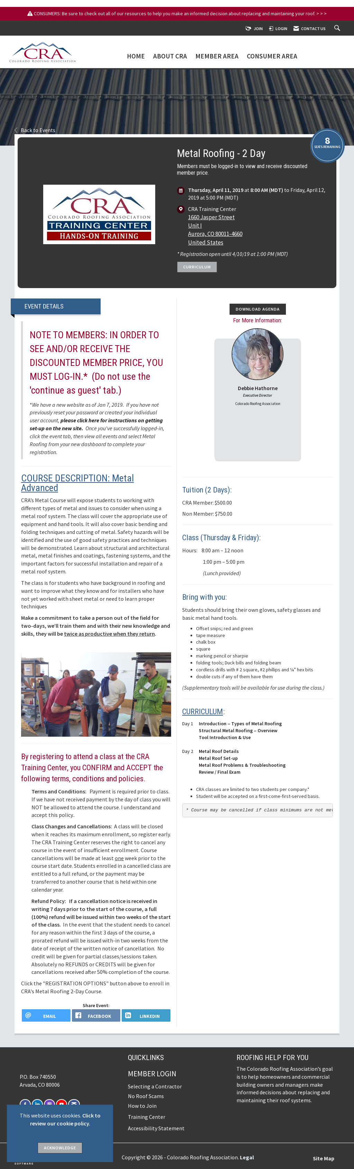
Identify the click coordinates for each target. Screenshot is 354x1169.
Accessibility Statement (156, 1128)
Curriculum (197, 266)
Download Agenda (258, 309)
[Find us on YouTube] (61, 1104)
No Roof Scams (146, 1096)
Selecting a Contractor (155, 1086)
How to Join (142, 1105)
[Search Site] (338, 28)
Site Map (323, 1158)
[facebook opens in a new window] (96, 1015)
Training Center (146, 1116)
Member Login (152, 1073)
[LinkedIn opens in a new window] (146, 1015)
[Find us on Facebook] (25, 1104)
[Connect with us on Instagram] (49, 1104)
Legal (247, 1157)
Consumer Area (272, 56)
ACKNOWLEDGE (60, 1147)
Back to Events (35, 130)
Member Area (217, 56)
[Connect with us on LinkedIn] (37, 1104)
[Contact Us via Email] (74, 1104)
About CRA (170, 56)
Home (136, 56)
